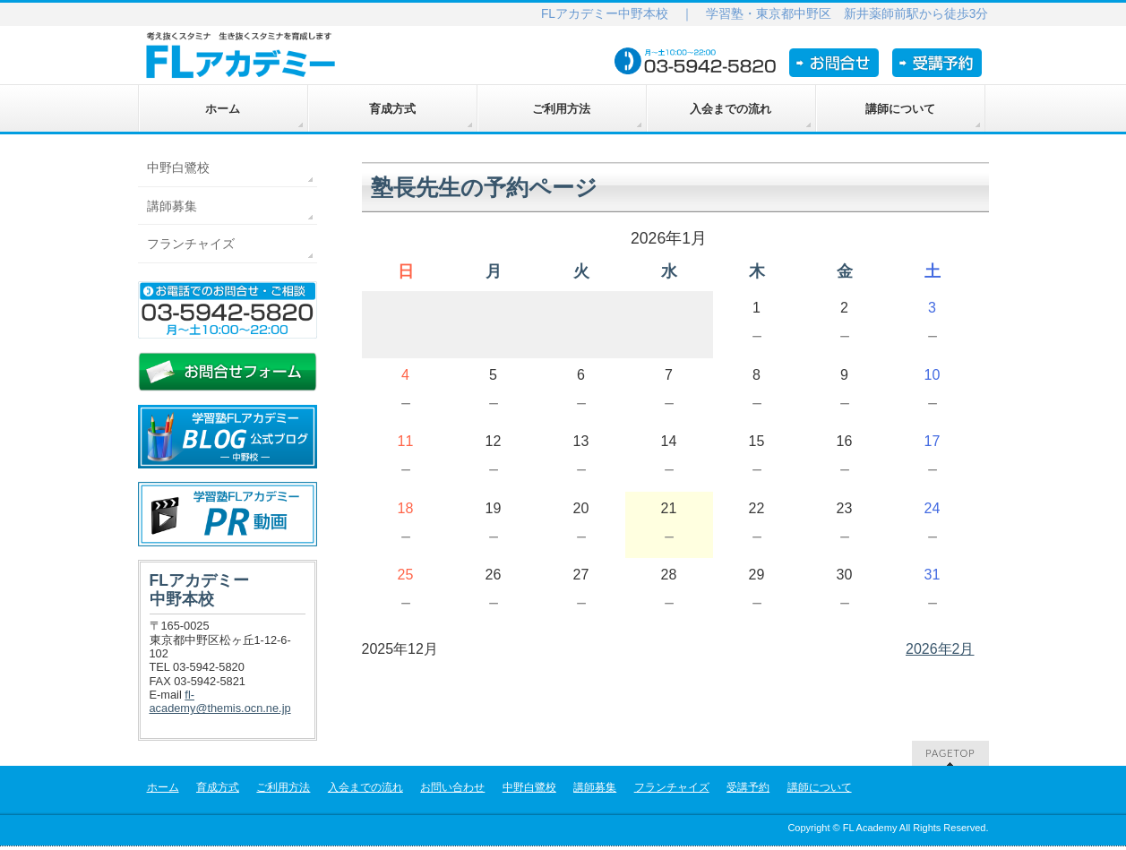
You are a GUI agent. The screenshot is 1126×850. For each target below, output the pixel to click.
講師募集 (172, 206)
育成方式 (217, 787)
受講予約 (747, 787)
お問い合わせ (452, 787)
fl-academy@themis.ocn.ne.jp (220, 701)
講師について (819, 787)
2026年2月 (940, 649)
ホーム (163, 787)
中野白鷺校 (178, 167)
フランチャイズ (191, 243)
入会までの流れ (365, 787)
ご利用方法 (283, 787)
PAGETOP (950, 753)
